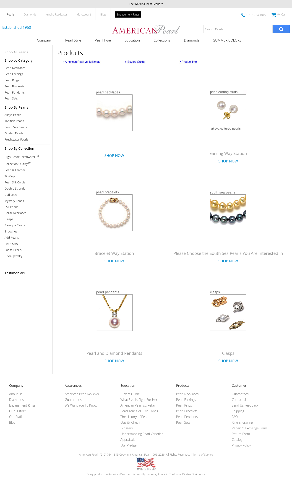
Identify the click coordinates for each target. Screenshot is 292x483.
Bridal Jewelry (13, 256)
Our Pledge (128, 445)
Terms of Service (203, 455)
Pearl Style (73, 40)
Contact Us (240, 399)
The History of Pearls (135, 417)
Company (44, 40)
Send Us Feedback (245, 405)
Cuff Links (11, 195)
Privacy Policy (241, 445)
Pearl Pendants (15, 92)
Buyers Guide (130, 394)
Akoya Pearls (13, 115)
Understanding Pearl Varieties (141, 434)
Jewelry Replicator (56, 14)
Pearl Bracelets (14, 86)
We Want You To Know (81, 405)
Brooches (11, 231)
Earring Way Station (228, 153)
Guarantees (73, 399)
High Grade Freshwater (22, 156)
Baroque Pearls (15, 225)
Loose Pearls (13, 250)
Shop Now (114, 155)
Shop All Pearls (16, 52)
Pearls (10, 14)
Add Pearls (12, 238)
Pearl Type (103, 40)
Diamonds (30, 14)
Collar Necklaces (15, 213)
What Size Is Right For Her (138, 399)
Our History (17, 411)
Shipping (238, 411)
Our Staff (15, 417)
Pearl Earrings (14, 74)
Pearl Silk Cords (15, 182)
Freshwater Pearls (16, 139)
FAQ (235, 417)
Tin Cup (10, 176)
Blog (103, 14)
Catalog (237, 439)
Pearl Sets (11, 98)
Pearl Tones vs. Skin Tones (139, 411)
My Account (84, 14)
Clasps (9, 219)
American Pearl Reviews (82, 394)
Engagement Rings (128, 14)
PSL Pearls (11, 207)
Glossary (126, 428)
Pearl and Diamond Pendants (114, 353)
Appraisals (127, 439)
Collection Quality (18, 163)
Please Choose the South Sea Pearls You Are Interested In (228, 253)
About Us (15, 394)
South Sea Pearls (16, 127)
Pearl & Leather (15, 170)
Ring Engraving (242, 422)
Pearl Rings (12, 80)
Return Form (241, 434)
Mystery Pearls (14, 201)
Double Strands (15, 189)
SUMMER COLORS (227, 40)
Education (132, 40)
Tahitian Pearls (14, 121)
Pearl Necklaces (15, 68)
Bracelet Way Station (114, 253)
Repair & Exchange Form (249, 428)
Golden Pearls (14, 133)
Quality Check (130, 422)
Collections (162, 40)
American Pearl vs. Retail (137, 405)
